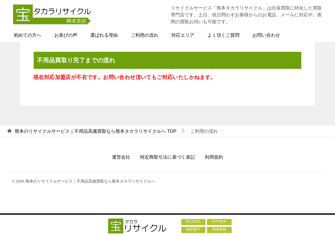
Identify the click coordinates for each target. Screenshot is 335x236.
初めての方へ (27, 35)
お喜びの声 (65, 35)
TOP (95, 131)
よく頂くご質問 (223, 35)
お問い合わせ (266, 35)
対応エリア (182, 35)
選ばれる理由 (104, 35)
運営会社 (121, 157)
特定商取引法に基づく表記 (167, 157)
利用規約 (214, 157)
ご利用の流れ (144, 35)
